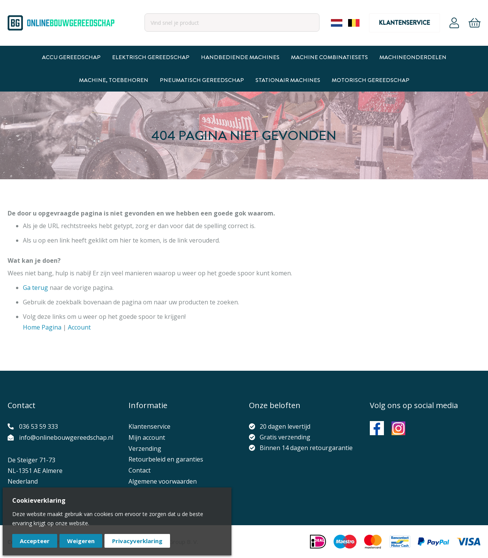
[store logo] (61, 22)
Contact (139, 470)
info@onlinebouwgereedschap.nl (66, 437)
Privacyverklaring (137, 541)
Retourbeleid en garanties (165, 459)
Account (454, 23)
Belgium (354, 23)
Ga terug (35, 287)
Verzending (144, 448)
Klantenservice (404, 22)
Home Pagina (42, 327)
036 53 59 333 (38, 426)
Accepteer (35, 541)
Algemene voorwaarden (162, 481)
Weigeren (81, 541)
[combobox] (231, 22)
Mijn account (146, 437)
